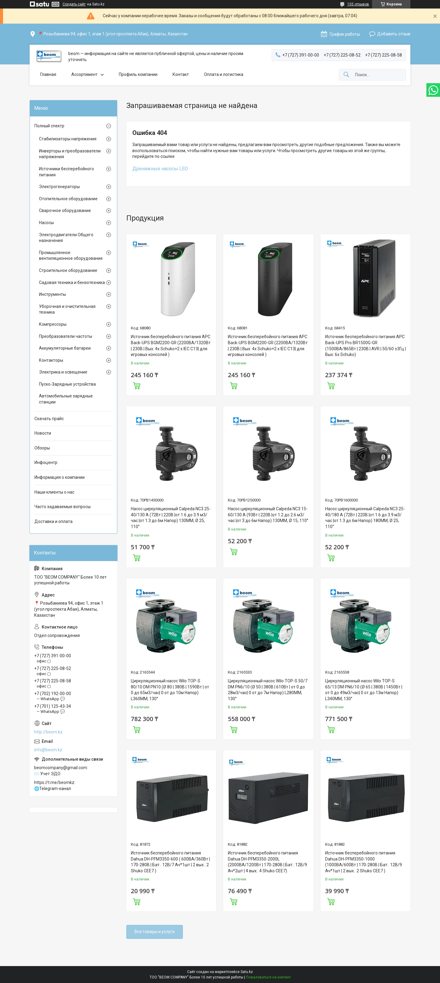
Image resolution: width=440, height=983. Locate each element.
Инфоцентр (45, 462)
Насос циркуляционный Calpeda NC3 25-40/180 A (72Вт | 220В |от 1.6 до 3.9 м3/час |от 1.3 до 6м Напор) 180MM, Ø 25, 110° (365, 517)
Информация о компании (59, 477)
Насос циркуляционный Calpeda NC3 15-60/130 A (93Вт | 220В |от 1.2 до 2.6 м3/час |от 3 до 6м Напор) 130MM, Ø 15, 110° (268, 514)
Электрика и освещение (63, 372)
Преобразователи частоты (65, 336)
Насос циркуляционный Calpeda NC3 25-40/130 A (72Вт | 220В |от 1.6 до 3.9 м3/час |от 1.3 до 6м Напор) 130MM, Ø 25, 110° (171, 517)
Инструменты (52, 294)
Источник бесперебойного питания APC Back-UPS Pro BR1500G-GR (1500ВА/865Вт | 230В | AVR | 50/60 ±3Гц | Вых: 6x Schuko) (365, 345)
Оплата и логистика (223, 74)
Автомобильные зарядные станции (66, 399)
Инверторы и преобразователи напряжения (70, 154)
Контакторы (51, 360)
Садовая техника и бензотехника (72, 282)
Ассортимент (84, 74)
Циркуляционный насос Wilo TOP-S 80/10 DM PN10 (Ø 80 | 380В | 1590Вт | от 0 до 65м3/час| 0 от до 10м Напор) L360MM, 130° (170, 689)
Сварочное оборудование (65, 210)
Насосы (46, 222)
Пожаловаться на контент (268, 977)
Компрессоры (52, 324)
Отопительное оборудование (68, 198)
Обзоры (42, 448)
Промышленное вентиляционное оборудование (71, 255)
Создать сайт (74, 4)
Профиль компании (138, 74)
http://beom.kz (48, 732)
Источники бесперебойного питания (66, 171)
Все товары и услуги (154, 931)
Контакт (181, 74)
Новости (42, 433)
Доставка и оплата (53, 521)
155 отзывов (358, 4)
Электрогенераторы (59, 186)
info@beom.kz (48, 749)
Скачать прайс (49, 418)
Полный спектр (49, 125)
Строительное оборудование (68, 270)
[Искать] (346, 75)
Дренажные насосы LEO (160, 168)
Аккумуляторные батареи (65, 348)
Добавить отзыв (393, 33)
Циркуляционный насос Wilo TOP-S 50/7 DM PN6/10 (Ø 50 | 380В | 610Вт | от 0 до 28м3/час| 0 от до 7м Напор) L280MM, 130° (267, 689)
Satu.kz (247, 972)
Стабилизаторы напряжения (67, 138)
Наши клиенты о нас (54, 492)
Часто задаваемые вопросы (62, 506)
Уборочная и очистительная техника (67, 309)
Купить (136, 385)
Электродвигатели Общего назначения (66, 237)
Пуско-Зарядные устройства (67, 384)
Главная (48, 74)
